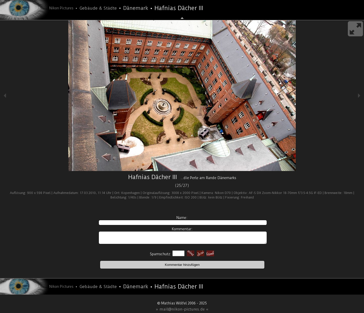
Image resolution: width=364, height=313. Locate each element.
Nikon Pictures (61, 8)
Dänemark (135, 8)
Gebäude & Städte (98, 8)
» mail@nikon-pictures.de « (182, 309)
